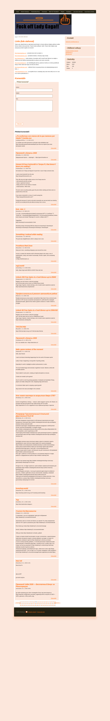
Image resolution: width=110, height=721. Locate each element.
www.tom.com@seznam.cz (72, 41)
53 (52, 605)
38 (20, 605)
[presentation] (30, 116)
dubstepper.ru (69, 52)
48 (41, 605)
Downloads (44, 11)
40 (24, 605)
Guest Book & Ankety (89, 11)
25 (29, 603)
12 (38, 602)
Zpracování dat (41, 612)
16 (46, 602)
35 (50, 603)
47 (39, 605)
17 (48, 602)
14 (42, 602)
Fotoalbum (68, 11)
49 (43, 605)
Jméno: (17, 87)
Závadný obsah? (32, 612)
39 (22, 605)
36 (52, 603)
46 (37, 605)
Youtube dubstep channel (72, 51)
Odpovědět (53, 148)
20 (55, 602)
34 (48, 603)
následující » (57, 602)
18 (50, 602)
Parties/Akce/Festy (35, 11)
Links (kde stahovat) (77, 11)
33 (46, 603)
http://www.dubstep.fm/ (20, 63)
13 (40, 602)
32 (44, 603)
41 (26, 605)
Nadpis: (18, 93)
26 (31, 603)
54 (54, 605)
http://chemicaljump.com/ (21, 55)
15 (44, 602)
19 (52, 602)
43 (31, 605)
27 (33, 603)
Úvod (17, 11)
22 (23, 603)
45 (35, 605)
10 (33, 602)
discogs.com (69, 54)
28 (35, 603)
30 (39, 603)
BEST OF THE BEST (54, 11)
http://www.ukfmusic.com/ (21, 67)
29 (37, 603)
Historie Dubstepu (25, 11)
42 (29, 605)
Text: (17, 99)
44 (33, 605)
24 (27, 603)
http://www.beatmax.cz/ (20, 53)
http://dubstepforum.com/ (21, 71)
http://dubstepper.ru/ (20, 58)
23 (25, 603)
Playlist (62, 11)
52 (50, 605)
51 (47, 605)
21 (20, 603)
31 (41, 603)
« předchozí (18, 602)
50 (45, 605)
